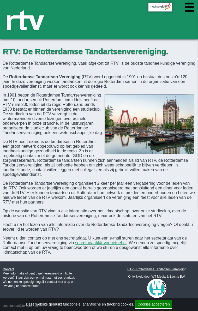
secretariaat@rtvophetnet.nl (101, 243)
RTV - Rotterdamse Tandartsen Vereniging (156, 269)
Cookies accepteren (153, 304)
